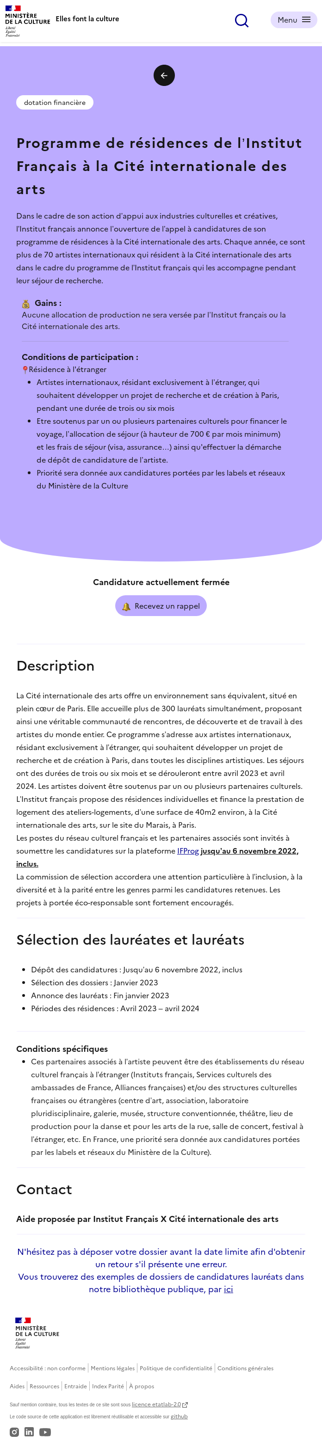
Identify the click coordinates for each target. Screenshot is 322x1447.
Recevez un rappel (161, 605)
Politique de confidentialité (176, 1368)
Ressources (44, 1386)
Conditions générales (245, 1368)
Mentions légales (113, 1368)
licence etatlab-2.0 (156, 1404)
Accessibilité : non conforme (48, 1368)
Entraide (75, 1386)
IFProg (188, 850)
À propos (141, 1386)
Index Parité (108, 1386)
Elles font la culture (87, 18)
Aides (17, 1386)
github (179, 1416)
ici (228, 1288)
